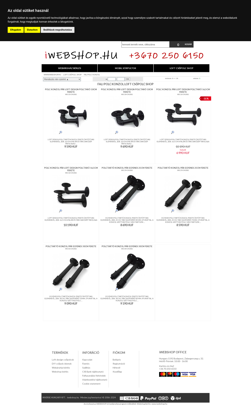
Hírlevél (116, 367)
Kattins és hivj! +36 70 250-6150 (167, 367)
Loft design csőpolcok (63, 359)
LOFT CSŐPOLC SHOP (181, 68)
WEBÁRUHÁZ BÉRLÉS (69, 68)
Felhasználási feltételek (94, 375)
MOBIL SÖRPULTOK (125, 68)
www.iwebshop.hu (159, 404)
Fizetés (85, 363)
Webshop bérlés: (144, 404)
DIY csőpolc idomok (62, 363)
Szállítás (86, 367)
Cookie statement (91, 383)
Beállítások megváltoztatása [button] (57, 30)
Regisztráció (119, 363)
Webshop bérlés (60, 371)
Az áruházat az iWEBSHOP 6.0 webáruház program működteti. (110, 404)
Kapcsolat (87, 359)
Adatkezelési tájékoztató (94, 379)
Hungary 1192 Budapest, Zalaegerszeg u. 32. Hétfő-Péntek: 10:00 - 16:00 (181, 360)
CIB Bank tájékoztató (93, 371)
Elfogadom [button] (15, 30)
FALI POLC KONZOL (92, 75)
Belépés (117, 359)
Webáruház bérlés (61, 367)
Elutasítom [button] (32, 30)
